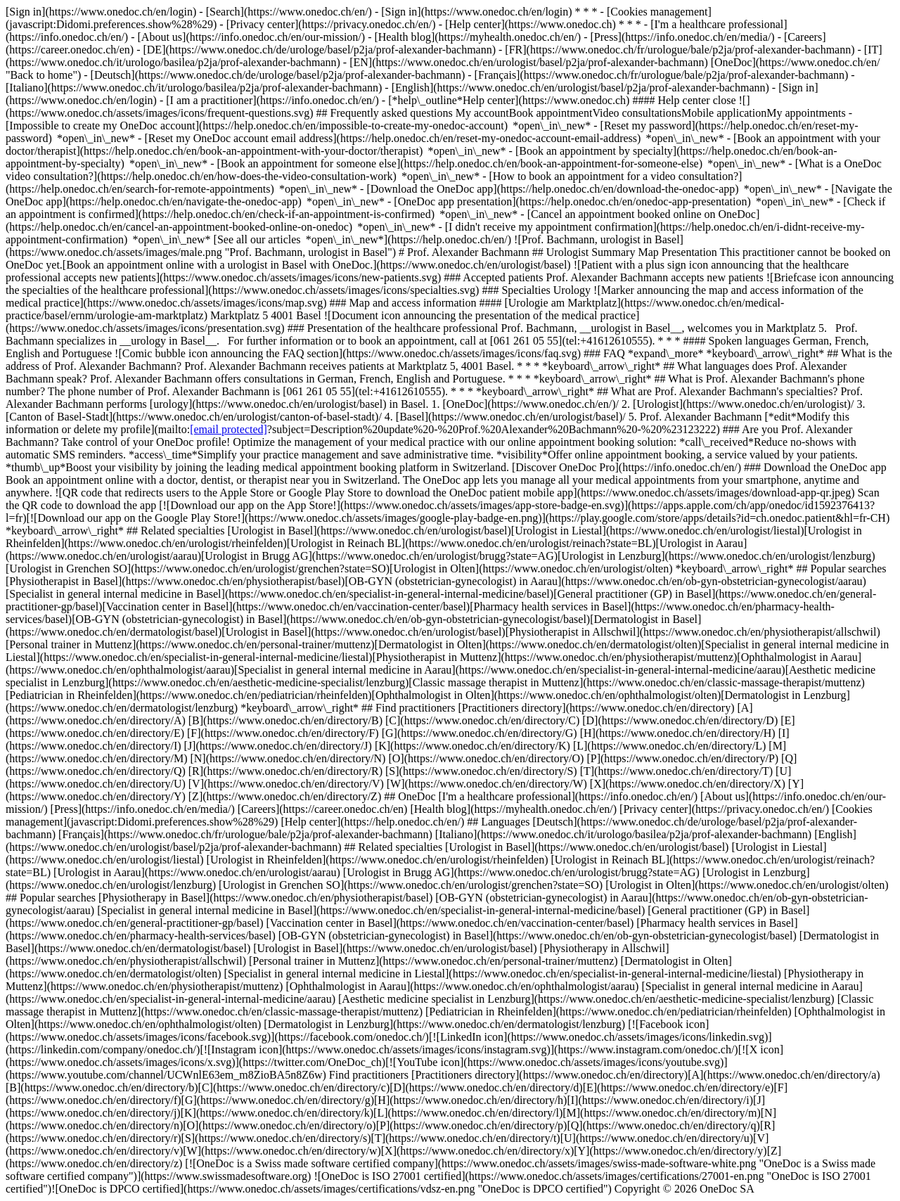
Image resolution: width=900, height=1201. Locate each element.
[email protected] (228, 429)
